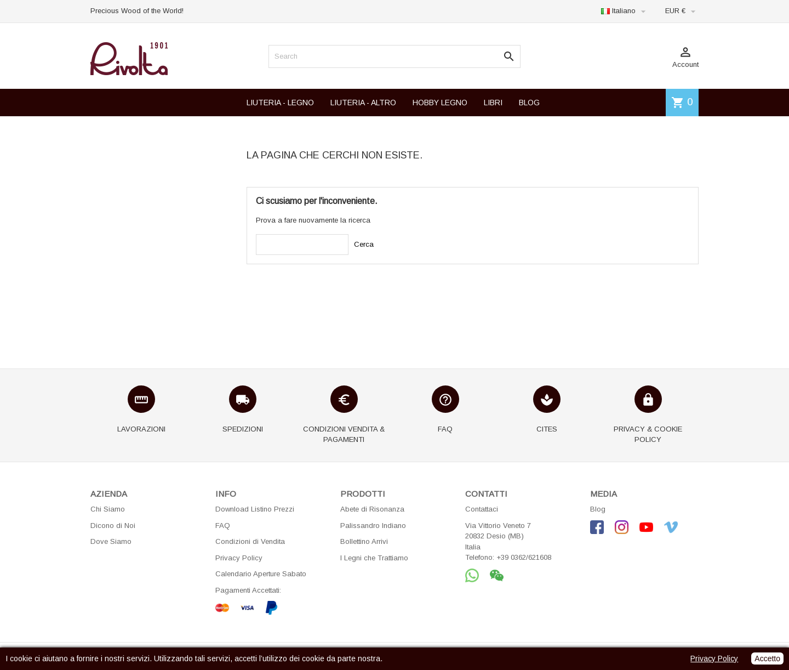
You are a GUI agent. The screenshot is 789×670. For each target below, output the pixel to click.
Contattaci (481, 509)
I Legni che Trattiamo (374, 558)
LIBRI (493, 102)
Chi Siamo (107, 509)
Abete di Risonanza (372, 509)
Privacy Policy (238, 558)
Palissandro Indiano (373, 525)
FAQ (222, 525)
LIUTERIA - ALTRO (363, 102)
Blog (597, 509)
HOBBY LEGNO (440, 102)
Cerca (364, 244)
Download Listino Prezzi (254, 509)
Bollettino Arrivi (364, 541)
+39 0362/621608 (523, 557)
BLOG (529, 102)
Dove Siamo (111, 541)
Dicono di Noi (112, 525)
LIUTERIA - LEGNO (280, 102)
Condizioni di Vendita (250, 541)
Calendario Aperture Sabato (260, 574)
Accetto (767, 658)
